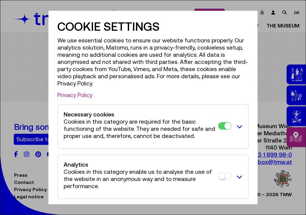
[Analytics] (225, 176)
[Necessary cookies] (225, 126)
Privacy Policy (74, 95)
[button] (238, 126)
